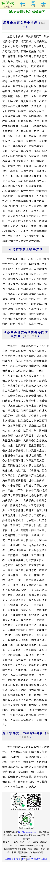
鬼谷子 (37, 859)
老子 (24, 859)
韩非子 (30, 859)
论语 (18, 859)
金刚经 (44, 859)
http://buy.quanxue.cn (27, 832)
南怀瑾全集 (10, 859)
